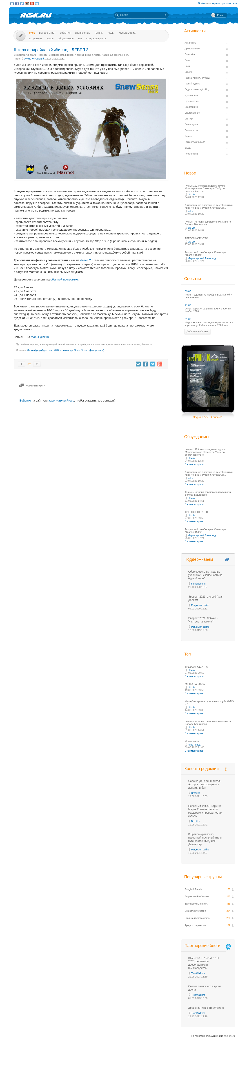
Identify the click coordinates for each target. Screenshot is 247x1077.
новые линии (133, 344)
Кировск (34, 344)
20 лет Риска (143, 1069)
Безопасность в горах (61, 54)
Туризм (188, 136)
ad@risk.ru (229, 1036)
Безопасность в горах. (196, 904)
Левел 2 (85, 260)
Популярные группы (203, 877)
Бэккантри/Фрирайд (25, 54)
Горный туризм (192, 83)
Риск (32, 32)
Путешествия (192, 101)
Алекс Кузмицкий (34, 58)
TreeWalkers (198, 973)
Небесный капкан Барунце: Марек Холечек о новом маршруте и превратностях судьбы (205, 811)
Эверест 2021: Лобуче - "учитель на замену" (203, 620)
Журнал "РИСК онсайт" (207, 417)
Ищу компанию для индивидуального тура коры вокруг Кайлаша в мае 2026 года (209, 324)
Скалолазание (192, 113)
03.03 (188, 291)
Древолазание (192, 48)
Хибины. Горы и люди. (87, 54)
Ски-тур (189, 118)
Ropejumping (191, 153)
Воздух (188, 72)
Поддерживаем (199, 559)
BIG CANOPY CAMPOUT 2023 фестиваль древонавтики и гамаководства (203, 963)
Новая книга (192, 741)
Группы (99, 32)
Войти (202, 3)
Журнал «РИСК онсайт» (219, 1065)
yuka (190, 211)
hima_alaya (194, 744)
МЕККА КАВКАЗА (195, 684)
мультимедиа (127, 32)
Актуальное (35, 38)
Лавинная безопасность (115, 54)
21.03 (188, 305)
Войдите (25, 400)
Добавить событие (197, 331)
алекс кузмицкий (48, 344)
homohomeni (198, 583)
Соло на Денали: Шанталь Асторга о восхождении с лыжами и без (204, 784)
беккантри (147, 344)
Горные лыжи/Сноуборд (197, 78)
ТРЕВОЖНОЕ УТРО (196, 238)
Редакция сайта (200, 605)
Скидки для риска (96, 38)
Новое (50, 38)
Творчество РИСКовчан (197, 896)
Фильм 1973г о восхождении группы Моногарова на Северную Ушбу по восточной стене (205, 188)
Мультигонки (191, 95)
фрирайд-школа (85, 344)
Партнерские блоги (208, 945)
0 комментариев (194, 464)
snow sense (101, 344)
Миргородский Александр (202, 258)
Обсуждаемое (65, 38)
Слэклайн (190, 54)
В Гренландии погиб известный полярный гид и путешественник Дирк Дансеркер (205, 839)
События (65, 32)
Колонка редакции (202, 768)
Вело (187, 60)
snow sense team (117, 344)
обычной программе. (65, 279)
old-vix (191, 194)
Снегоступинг (192, 124)
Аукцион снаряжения (196, 925)
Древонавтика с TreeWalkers (206, 1007)
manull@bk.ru (40, 337)
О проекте (140, 1065)
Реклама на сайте (192, 1065)
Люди (111, 32)
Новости (42, 54)
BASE (188, 148)
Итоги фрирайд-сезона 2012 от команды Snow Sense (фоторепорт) (65, 350)
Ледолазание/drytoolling (197, 89)
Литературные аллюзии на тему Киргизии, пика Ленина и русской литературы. (209, 206)
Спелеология (191, 130)
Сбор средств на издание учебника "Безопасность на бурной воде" (205, 575)
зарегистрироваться (224, 3)
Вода (187, 66)
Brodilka (195, 793)
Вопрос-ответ (47, 32)
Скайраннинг (191, 107)
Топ (80, 38)
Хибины (25, 344)
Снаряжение (82, 32)
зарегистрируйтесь (61, 400)
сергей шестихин (67, 344)
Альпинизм (190, 43)
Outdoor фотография (196, 911)
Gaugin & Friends (193, 889)
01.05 (188, 319)
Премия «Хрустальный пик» (164, 1065)
